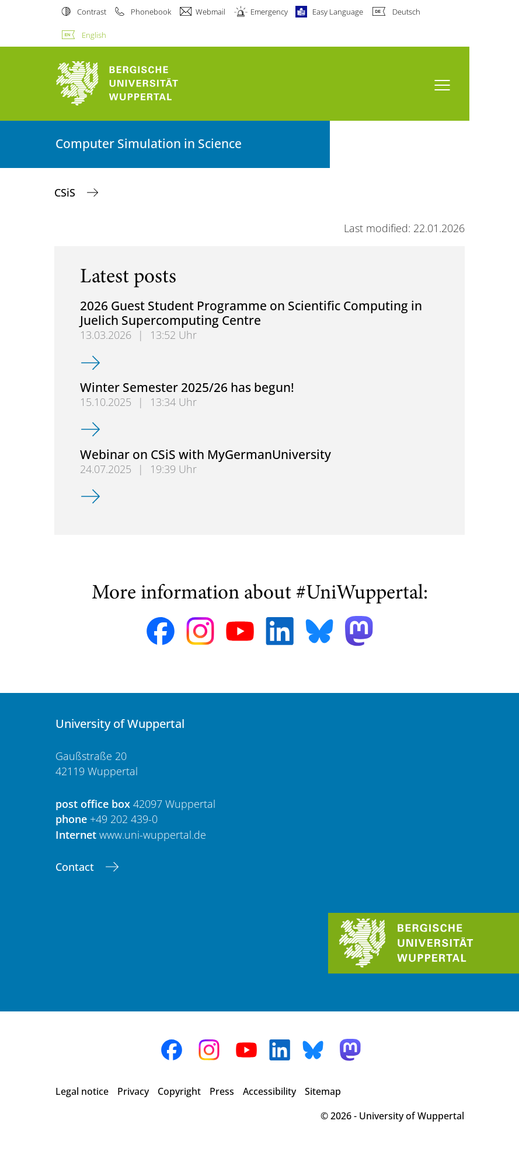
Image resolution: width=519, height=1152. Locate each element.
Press (222, 1091)
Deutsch (406, 11)
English (94, 35)
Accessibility (269, 1091)
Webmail (210, 11)
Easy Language (337, 11)
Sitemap (323, 1091)
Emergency (269, 11)
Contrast (91, 11)
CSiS (66, 192)
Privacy (133, 1091)
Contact (76, 867)
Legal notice (82, 1091)
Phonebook (151, 11)
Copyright (179, 1091)
